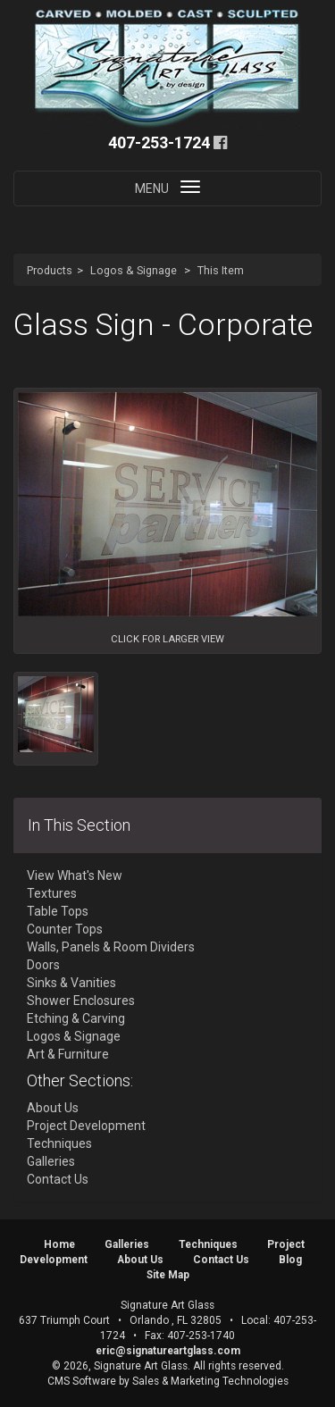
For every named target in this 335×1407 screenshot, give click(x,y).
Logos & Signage (133, 270)
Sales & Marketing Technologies (210, 1381)
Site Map (168, 1275)
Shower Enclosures (81, 1000)
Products (49, 270)
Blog (290, 1259)
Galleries (51, 1161)
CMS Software (81, 1381)
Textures (52, 893)
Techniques (59, 1143)
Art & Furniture (68, 1054)
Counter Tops (65, 929)
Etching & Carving (76, 1018)
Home (59, 1244)
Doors (43, 965)
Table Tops (57, 911)
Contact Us (57, 1179)
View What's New (74, 875)
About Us (53, 1108)
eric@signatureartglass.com (168, 1350)
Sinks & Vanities (71, 983)
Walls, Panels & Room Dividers (111, 947)
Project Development (86, 1125)
